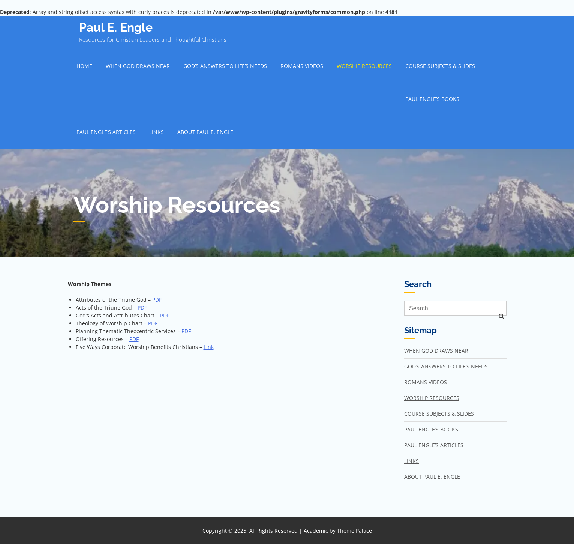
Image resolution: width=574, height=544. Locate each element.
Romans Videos (301, 65)
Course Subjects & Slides (440, 65)
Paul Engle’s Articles (106, 131)
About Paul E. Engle (205, 131)
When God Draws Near (138, 65)
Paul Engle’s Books (432, 98)
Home (84, 65)
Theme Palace (354, 530)
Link (209, 346)
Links (156, 131)
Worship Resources (364, 65)
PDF (157, 299)
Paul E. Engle (116, 27)
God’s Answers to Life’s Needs (225, 65)
